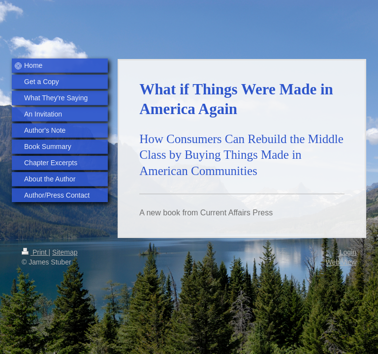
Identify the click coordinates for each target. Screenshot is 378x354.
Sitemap (64, 252)
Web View (340, 262)
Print (35, 252)
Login (348, 252)
